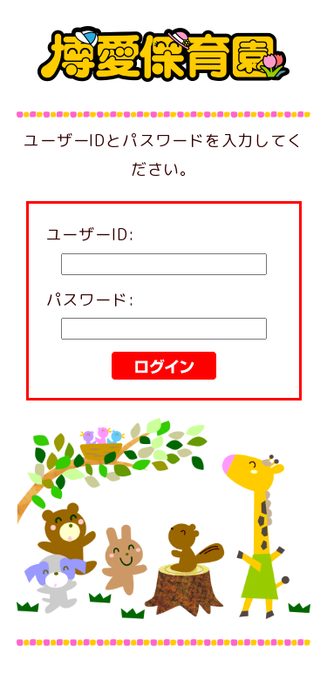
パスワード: (90, 300)
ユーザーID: (90, 235)
